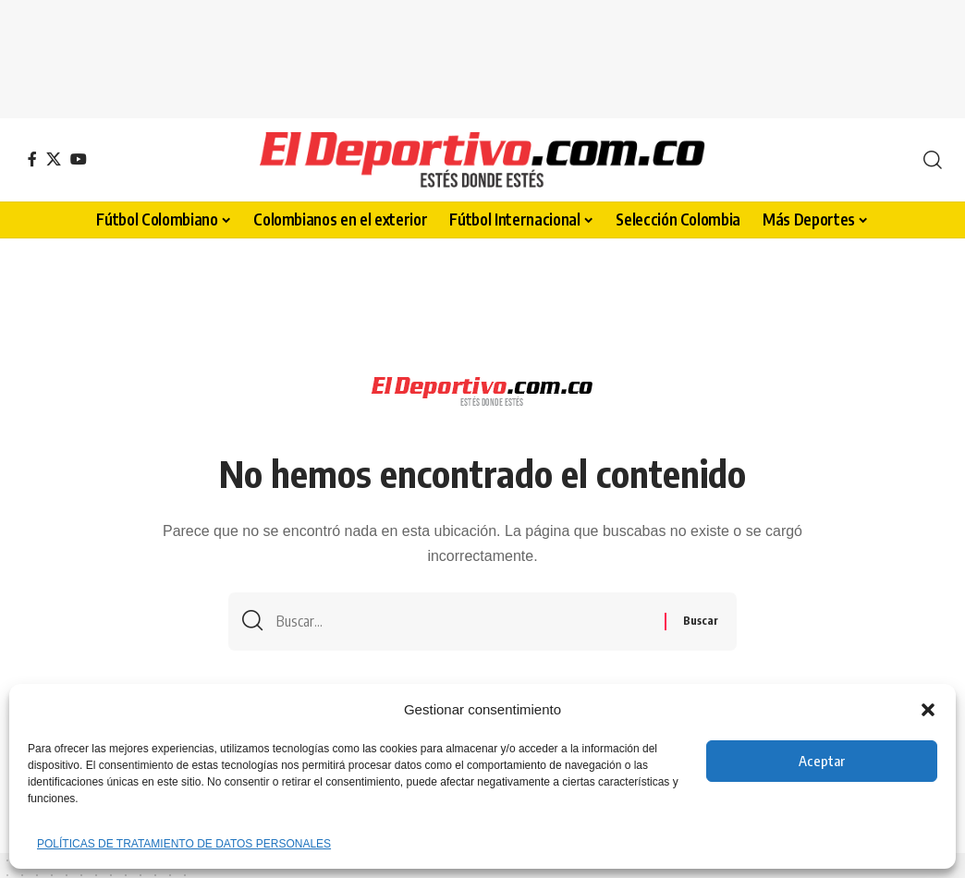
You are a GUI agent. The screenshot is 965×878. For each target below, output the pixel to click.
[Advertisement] (482, 55)
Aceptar (822, 760)
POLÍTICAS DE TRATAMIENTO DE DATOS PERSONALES (184, 843)
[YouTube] (79, 159)
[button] (928, 710)
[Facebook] (32, 159)
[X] (54, 159)
